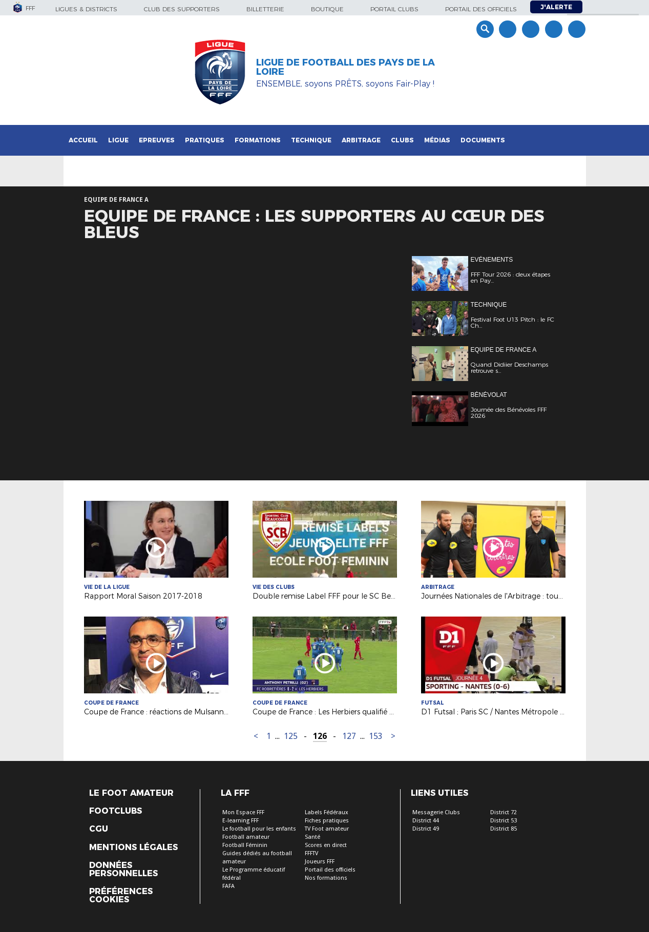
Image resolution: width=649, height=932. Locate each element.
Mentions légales (133, 847)
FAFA (228, 886)
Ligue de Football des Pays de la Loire (345, 67)
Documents (482, 140)
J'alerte (556, 7)
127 (349, 736)
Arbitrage (361, 140)
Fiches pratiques (327, 820)
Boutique (327, 9)
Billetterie (265, 9)
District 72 (503, 812)
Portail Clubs (394, 9)
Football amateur (245, 837)
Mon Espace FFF (243, 812)
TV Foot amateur (327, 828)
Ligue (118, 140)
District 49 (425, 828)
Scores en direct (326, 845)
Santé (312, 837)
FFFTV (311, 853)
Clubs (402, 140)
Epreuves (157, 140)
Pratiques (204, 140)
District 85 (503, 828)
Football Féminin (244, 845)
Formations (258, 140)
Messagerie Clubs (436, 812)
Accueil (83, 140)
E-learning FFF (240, 820)
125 (291, 736)
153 (376, 736)
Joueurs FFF (319, 861)
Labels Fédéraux (326, 812)
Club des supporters (182, 9)
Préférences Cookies (121, 895)
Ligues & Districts (86, 9)
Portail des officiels (481, 9)
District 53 (503, 820)
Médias (437, 140)
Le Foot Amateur (131, 793)
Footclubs (115, 811)
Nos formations (326, 878)
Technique (311, 140)
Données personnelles (123, 869)
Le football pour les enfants (259, 828)
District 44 (425, 820)
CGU (98, 829)
